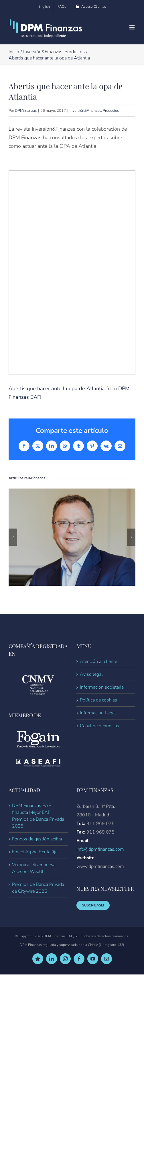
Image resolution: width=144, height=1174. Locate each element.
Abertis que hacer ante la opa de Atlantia (57, 388)
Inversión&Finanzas (85, 110)
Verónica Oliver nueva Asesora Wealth (34, 868)
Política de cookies (98, 700)
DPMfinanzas (26, 110)
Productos (111, 110)
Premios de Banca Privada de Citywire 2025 (38, 887)
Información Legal (98, 713)
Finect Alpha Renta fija (35, 852)
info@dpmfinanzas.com (100, 849)
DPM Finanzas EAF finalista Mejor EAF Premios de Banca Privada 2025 (38, 815)
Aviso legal (91, 674)
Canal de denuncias (99, 726)
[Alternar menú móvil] (132, 27)
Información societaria (102, 687)
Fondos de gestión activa (37, 839)
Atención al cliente (98, 661)
